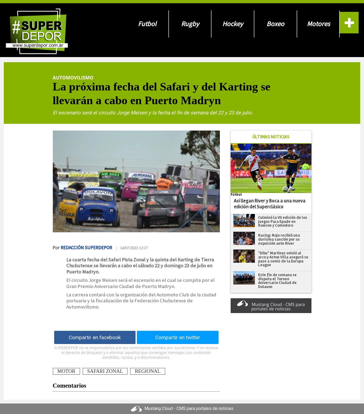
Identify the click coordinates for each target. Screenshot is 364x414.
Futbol (147, 23)
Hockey (232, 23)
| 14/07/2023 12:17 (132, 248)
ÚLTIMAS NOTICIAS (270, 137)
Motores (318, 23)
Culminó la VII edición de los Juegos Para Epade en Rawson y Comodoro (282, 221)
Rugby (190, 23)
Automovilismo (73, 77)
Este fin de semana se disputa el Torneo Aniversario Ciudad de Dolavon (277, 280)
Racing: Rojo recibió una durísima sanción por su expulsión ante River (279, 239)
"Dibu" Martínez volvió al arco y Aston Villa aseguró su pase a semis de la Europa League (283, 259)
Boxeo (275, 23)
